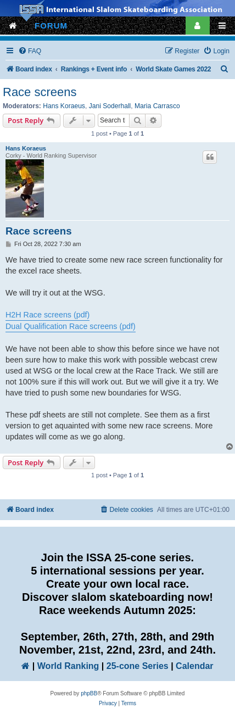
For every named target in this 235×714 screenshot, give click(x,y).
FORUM (51, 25)
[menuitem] (29, 51)
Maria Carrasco (157, 106)
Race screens (40, 92)
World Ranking (68, 666)
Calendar (194, 666)
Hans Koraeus (64, 106)
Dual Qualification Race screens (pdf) (70, 326)
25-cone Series (138, 666)
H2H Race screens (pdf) (47, 314)
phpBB (89, 693)
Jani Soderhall (110, 106)
